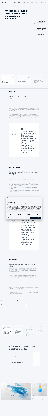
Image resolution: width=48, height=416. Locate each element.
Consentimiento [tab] (12, 199)
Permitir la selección (24, 217)
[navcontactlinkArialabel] (45, 2)
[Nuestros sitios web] (44, 2)
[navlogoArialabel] (3, 2)
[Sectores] (24, 2)
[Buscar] (41, 2)
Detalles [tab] (24, 199)
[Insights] (32, 2)
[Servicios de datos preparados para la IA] (16, 393)
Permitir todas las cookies (35, 217)
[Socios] (28, 2)
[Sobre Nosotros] (10, 2)
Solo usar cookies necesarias (12, 217)
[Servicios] (15, 2)
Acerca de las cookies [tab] (36, 199)
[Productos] (19, 2)
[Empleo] (36, 2)
